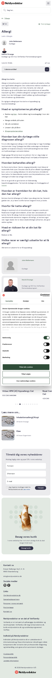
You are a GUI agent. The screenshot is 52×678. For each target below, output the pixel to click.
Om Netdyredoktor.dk (12, 595)
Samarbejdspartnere (11, 599)
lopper (4, 185)
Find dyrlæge (8, 607)
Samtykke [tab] (9, 301)
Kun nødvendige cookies (26, 381)
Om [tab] (42, 301)
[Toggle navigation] (48, 3)
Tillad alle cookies (26, 367)
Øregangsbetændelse (14, 131)
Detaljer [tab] (26, 301)
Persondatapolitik (10, 657)
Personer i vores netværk (13, 603)
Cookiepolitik (8, 654)
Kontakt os (7, 611)
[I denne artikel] (26, 69)
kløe (15, 114)
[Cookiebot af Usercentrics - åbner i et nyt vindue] (40, 295)
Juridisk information (11, 661)
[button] (15, 404)
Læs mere (26, 489)
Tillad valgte (26, 374)
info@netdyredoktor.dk (12, 576)
